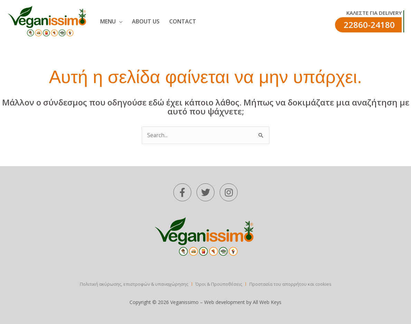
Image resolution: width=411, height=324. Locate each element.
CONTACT (166, 21)
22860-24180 (369, 24)
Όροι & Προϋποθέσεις (218, 284)
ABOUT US (136, 21)
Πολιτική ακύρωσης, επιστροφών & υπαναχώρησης (134, 284)
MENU (104, 21)
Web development (224, 302)
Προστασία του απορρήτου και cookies (290, 284)
